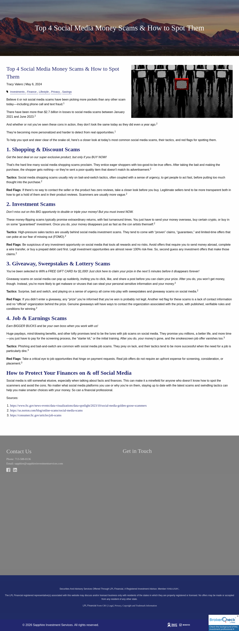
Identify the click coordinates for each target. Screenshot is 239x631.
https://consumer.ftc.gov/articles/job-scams (35, 415)
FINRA (170, 589)
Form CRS (102, 605)
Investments (17, 91)
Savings (67, 91)
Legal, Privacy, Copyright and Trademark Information (132, 605)
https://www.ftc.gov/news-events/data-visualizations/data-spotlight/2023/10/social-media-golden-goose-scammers (78, 405)
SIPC (176, 589)
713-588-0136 (23, 459)
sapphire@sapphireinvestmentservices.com (39, 463)
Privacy (55, 91)
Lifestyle (44, 91)
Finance (31, 91)
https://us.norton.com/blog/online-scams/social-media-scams (46, 410)
